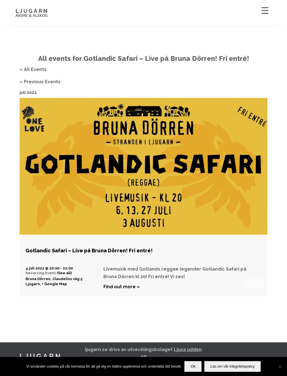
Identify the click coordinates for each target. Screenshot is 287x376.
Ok (193, 366)
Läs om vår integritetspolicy (232, 366)
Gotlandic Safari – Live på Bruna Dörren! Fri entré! (89, 250)
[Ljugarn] (37, 12)
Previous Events (40, 81)
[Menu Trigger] (265, 10)
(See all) (64, 273)
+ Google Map (54, 284)
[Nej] (280, 366)
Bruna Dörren (38, 279)
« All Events (33, 69)
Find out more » (121, 286)
